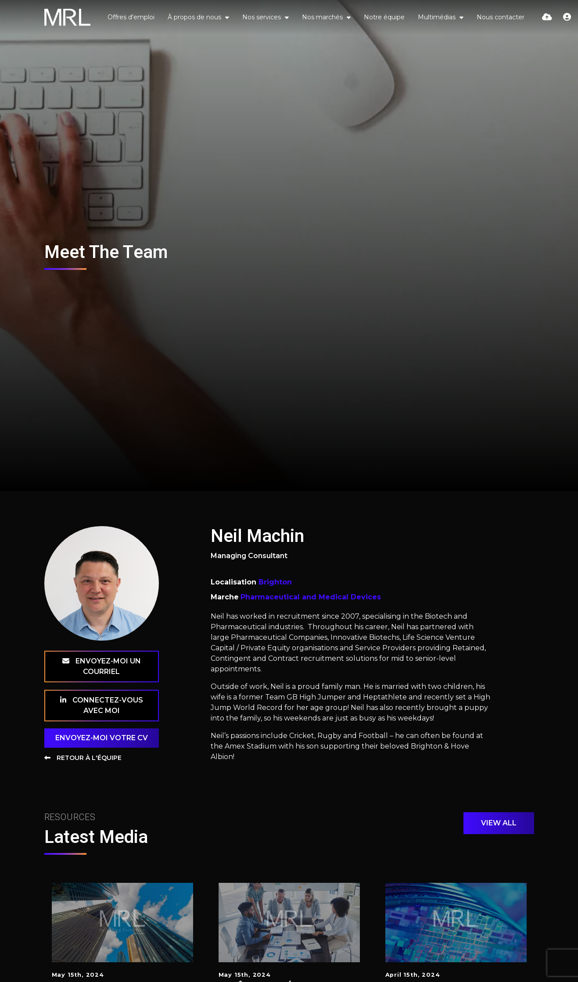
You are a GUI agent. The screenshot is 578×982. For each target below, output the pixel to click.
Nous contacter (500, 17)
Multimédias (437, 17)
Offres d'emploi (131, 17)
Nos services (262, 17)
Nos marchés (323, 17)
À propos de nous (195, 17)
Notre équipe (384, 17)
